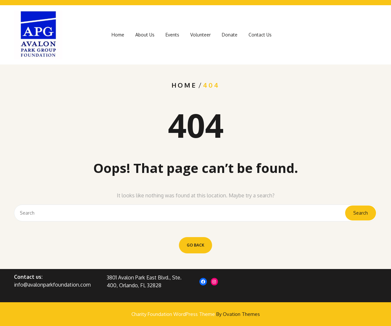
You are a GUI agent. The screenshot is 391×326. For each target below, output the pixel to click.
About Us (145, 37)
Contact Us (260, 37)
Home (118, 37)
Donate (229, 37)
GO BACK (195, 245)
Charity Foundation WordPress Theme (195, 314)
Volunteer (200, 37)
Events (172, 37)
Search (360, 213)
